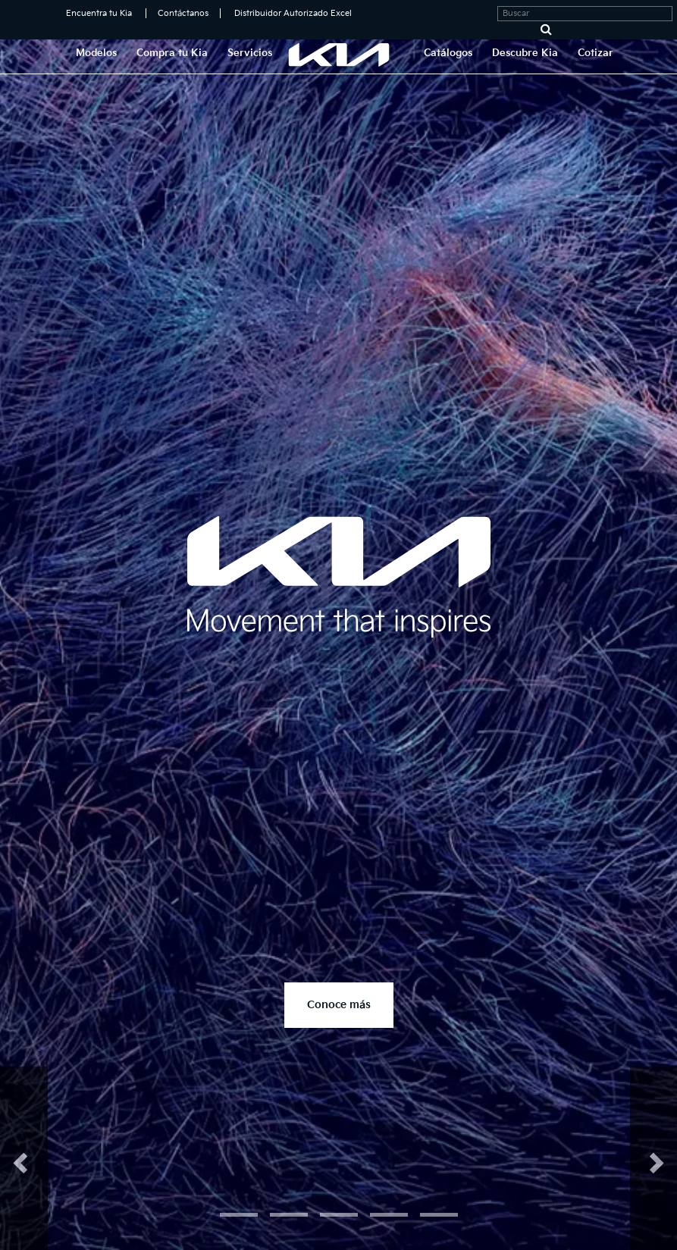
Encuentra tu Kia (99, 13)
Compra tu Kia (172, 53)
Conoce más (339, 1004)
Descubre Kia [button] (525, 53)
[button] (24, 1158)
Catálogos (448, 53)
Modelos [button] (96, 53)
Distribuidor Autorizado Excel (293, 13)
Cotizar (595, 53)
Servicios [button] (249, 53)
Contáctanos (183, 13)
